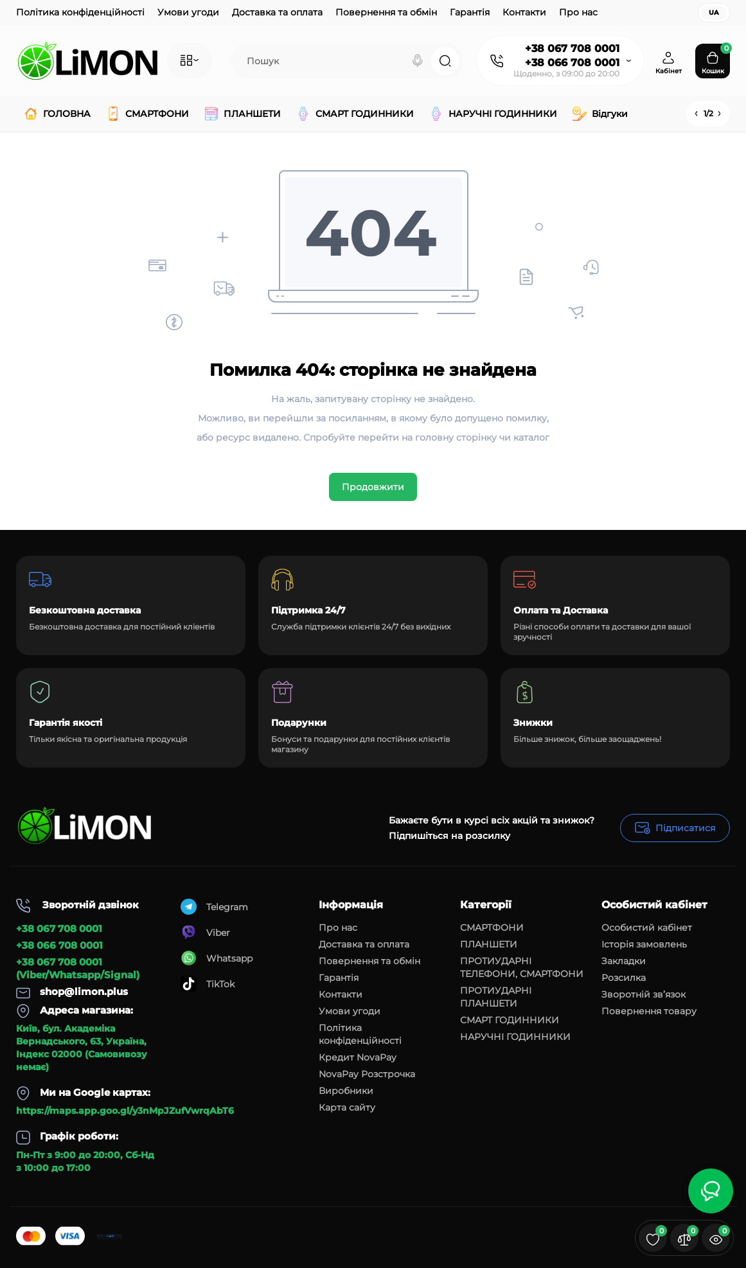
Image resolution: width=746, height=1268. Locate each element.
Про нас (578, 12)
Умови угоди (188, 12)
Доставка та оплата (277, 12)
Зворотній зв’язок (643, 994)
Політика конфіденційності (80, 12)
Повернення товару (649, 1011)
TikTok (208, 984)
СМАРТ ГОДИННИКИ (509, 1020)
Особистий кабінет (646, 927)
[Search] (418, 61)
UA (714, 12)
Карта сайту (347, 1107)
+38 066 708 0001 (572, 63)
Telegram (214, 907)
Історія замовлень (644, 944)
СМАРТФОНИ (492, 927)
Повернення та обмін (386, 12)
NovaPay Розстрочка (367, 1074)
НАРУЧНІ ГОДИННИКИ (515, 1037)
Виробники (346, 1090)
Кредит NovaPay (357, 1057)
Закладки (623, 961)
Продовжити (373, 487)
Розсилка (623, 977)
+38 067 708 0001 (572, 48)
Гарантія (470, 12)
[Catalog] (189, 60)
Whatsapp (217, 958)
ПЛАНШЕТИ (488, 944)
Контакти (524, 12)
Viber (205, 932)
